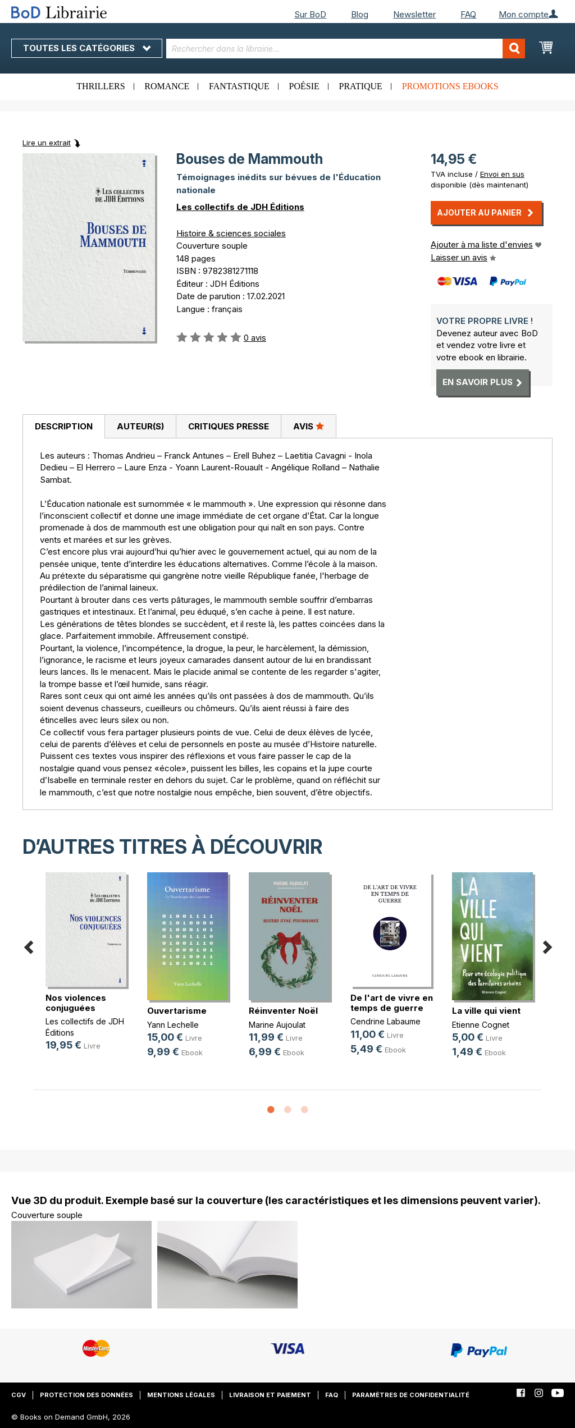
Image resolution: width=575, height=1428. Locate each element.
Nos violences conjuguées (75, 1002)
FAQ (468, 14)
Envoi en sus (502, 174)
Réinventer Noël (283, 1010)
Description (64, 426)
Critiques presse (228, 426)
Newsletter (414, 14)
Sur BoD (310, 14)
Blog (359, 14)
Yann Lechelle (173, 1024)
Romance (166, 86)
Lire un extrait (46, 142)
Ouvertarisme (177, 1010)
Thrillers (100, 86)
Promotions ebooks (450, 86)
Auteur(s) (140, 426)
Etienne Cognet (480, 1024)
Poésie (304, 86)
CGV (18, 1395)
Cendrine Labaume (385, 1021)
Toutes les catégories (86, 48)
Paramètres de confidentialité (410, 1395)
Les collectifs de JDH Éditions (240, 207)
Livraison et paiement (270, 1395)
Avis (308, 426)
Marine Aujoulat (277, 1024)
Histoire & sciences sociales (231, 233)
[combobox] (346, 48)
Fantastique (239, 86)
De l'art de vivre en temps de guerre (391, 1002)
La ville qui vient (486, 1010)
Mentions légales (181, 1395)
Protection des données (86, 1395)
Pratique (360, 86)
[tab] (63, 426)
